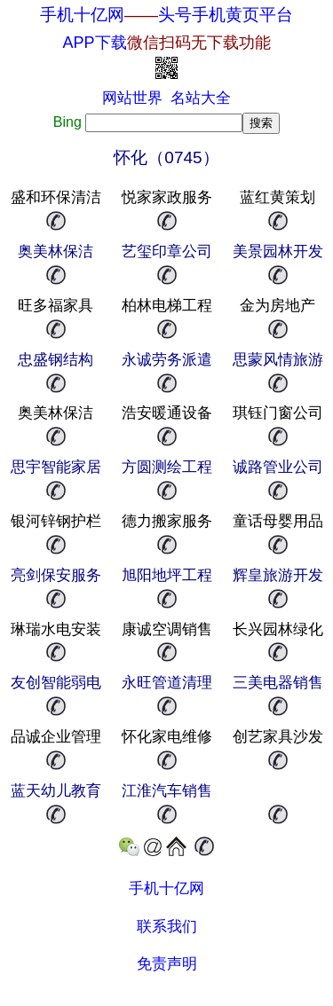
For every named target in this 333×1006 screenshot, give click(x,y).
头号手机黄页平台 (225, 14)
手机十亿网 (82, 14)
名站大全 (200, 98)
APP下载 (166, 42)
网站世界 (132, 98)
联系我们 (167, 926)
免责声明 (167, 963)
